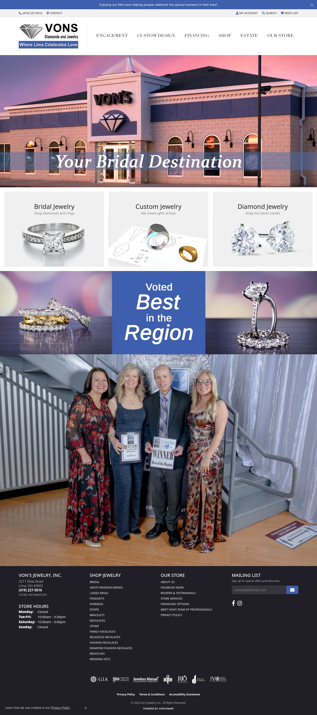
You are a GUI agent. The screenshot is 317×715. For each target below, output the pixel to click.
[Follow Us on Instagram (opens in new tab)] (239, 603)
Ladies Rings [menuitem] (99, 593)
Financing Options (175, 604)
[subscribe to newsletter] (292, 590)
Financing (196, 36)
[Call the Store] (30, 590)
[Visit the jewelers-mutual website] (145, 679)
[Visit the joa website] (198, 679)
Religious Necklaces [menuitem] (105, 637)
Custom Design (156, 36)
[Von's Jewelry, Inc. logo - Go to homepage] (53, 36)
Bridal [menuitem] (95, 582)
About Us (168, 582)
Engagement (112, 36)
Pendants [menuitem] (97, 598)
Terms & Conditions (152, 694)
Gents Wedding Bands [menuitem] (106, 587)
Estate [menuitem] (94, 609)
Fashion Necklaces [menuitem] (104, 642)
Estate (249, 36)
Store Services (171, 598)
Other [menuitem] (94, 626)
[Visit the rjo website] (182, 679)
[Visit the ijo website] (120, 679)
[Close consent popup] (85, 708)
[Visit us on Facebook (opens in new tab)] (233, 603)
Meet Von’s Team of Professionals (186, 609)
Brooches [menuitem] (97, 654)
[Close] (311, 4)
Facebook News (172, 587)
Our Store (280, 36)
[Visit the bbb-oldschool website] (167, 679)
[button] (247, 13)
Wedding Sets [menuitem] (100, 659)
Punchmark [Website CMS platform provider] (166, 708)
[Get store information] (33, 595)
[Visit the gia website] (99, 679)
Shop (224, 36)
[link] (30, 13)
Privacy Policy (171, 615)
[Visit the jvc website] (218, 679)
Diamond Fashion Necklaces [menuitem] (111, 648)
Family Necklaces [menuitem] (103, 631)
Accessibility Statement (184, 694)
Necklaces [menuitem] (97, 620)
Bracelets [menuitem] (97, 615)
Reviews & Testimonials (178, 593)
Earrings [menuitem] (96, 604)
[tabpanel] (158, 121)
